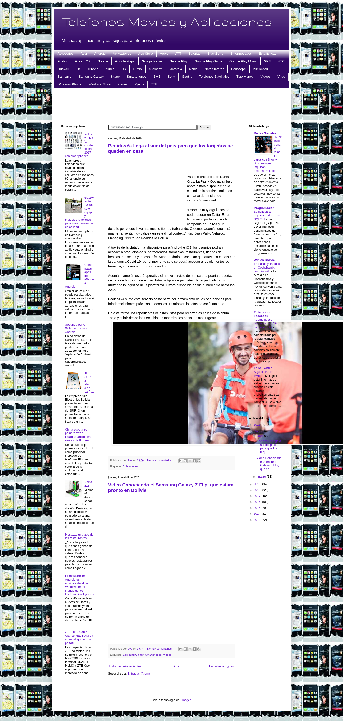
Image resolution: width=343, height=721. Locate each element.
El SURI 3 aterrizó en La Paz (89, 382)
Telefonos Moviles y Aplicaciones (166, 21)
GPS (267, 61)
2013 (258, 519)
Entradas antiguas (221, 666)
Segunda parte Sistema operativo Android (77, 328)
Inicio (175, 666)
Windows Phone (69, 84)
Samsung (65, 76)
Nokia (193, 69)
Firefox (63, 61)
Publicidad (260, 69)
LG (123, 69)
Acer (84, 53)
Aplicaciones (122, 53)
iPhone (93, 69)
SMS (156, 76)
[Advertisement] (171, 105)
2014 (258, 513)
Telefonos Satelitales (214, 76)
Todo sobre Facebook (262, 314)
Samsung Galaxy (91, 76)
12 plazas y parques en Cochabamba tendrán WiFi (267, 267)
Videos (266, 76)
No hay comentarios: (160, 460)
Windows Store (100, 84)
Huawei (63, 69)
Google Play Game (208, 61)
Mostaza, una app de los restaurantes (79, 536)
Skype (115, 76)
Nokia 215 (88, 483)
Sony (171, 76)
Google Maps (125, 61)
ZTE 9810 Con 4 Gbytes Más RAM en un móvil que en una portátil (79, 637)
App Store (145, 53)
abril (260, 436)
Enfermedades (241, 53)
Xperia (139, 84)
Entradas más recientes (125, 666)
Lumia (137, 69)
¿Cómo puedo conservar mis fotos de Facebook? (266, 323)
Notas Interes (214, 69)
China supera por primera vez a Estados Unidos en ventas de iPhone (78, 435)
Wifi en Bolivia (264, 260)
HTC (281, 61)
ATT (178, 53)
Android (100, 53)
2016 (258, 502)
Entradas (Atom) (138, 673)
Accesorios (65, 53)
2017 (258, 495)
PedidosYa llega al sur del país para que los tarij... (269, 446)
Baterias (194, 53)
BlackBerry (215, 53)
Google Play (178, 61)
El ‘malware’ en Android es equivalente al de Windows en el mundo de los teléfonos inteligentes (79, 585)
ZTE (154, 84)
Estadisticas (267, 53)
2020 (258, 430)
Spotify (187, 76)
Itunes (109, 69)
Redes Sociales (265, 133)
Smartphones (136, 76)
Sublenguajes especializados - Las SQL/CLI (267, 215)
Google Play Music (243, 61)
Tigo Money (245, 76)
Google (102, 61)
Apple (164, 53)
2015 (258, 507)
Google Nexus (152, 61)
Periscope (238, 69)
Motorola (175, 69)
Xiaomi (123, 84)
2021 (258, 424)
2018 (258, 490)
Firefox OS (82, 61)
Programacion (264, 208)
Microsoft (155, 69)
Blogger (185, 700)
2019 (258, 484)
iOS (78, 69)
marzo (262, 476)
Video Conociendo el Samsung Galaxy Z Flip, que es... (269, 463)
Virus (281, 76)
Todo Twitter (263, 368)
